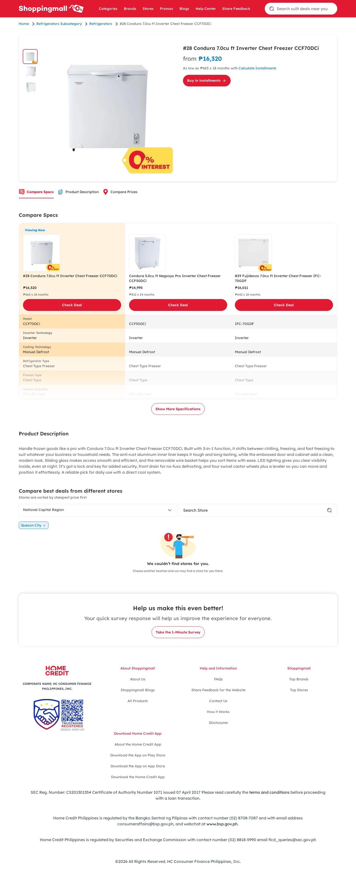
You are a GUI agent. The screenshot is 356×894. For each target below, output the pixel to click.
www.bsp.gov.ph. (222, 823)
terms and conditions (269, 792)
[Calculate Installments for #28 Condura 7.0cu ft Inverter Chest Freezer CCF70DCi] (258, 62)
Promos (166, 8)
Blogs (184, 8)
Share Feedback (236, 8)
